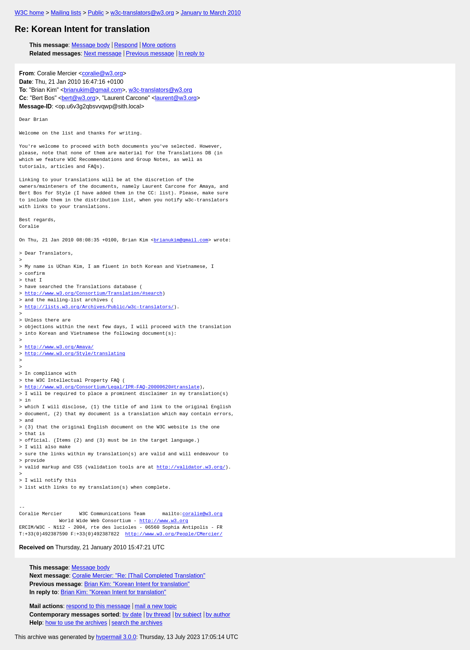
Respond (126, 45)
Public (96, 13)
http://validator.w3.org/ (190, 467)
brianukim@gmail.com (93, 90)
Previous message (150, 53)
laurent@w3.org (175, 98)
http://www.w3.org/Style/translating (75, 354)
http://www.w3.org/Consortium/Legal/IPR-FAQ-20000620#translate (112, 387)
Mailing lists (66, 13)
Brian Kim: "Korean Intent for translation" (136, 584)
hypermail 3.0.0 (116, 637)
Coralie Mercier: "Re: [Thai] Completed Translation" (139, 575)
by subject (188, 614)
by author (218, 614)
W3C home (29, 13)
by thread (158, 614)
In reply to (191, 53)
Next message (103, 53)
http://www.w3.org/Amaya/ (59, 347)
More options (159, 45)
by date (131, 614)
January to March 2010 (211, 13)
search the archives (137, 623)
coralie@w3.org (102, 73)
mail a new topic (156, 606)
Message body (91, 45)
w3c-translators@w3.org (142, 13)
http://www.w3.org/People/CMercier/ (174, 534)
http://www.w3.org (164, 521)
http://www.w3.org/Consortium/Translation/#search (93, 293)
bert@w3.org (78, 98)
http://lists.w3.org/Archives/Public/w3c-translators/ (99, 307)
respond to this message (98, 606)
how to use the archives (76, 623)
